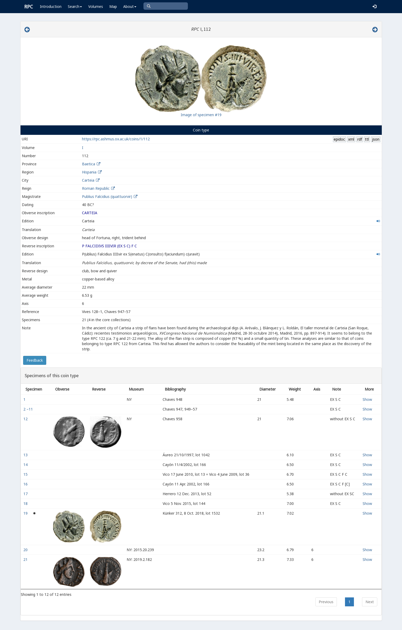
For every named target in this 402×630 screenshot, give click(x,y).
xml (351, 139)
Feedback (35, 360)
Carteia (88, 180)
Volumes (95, 6)
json (375, 139)
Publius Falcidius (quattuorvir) (107, 196)
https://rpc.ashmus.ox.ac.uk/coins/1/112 (116, 138)
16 (26, 484)
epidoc (339, 139)
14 (26, 464)
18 (26, 503)
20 (26, 549)
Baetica (88, 163)
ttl (367, 139)
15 (26, 474)
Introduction (50, 6)
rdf (359, 139)
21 (26, 559)
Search (75, 6)
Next (369, 601)
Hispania (89, 172)
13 (26, 454)
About (129, 6)
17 (26, 493)
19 (26, 513)
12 (26, 418)
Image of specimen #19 (201, 114)
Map (113, 6)
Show (367, 399)
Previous (326, 601)
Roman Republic (96, 188)
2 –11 (28, 409)
